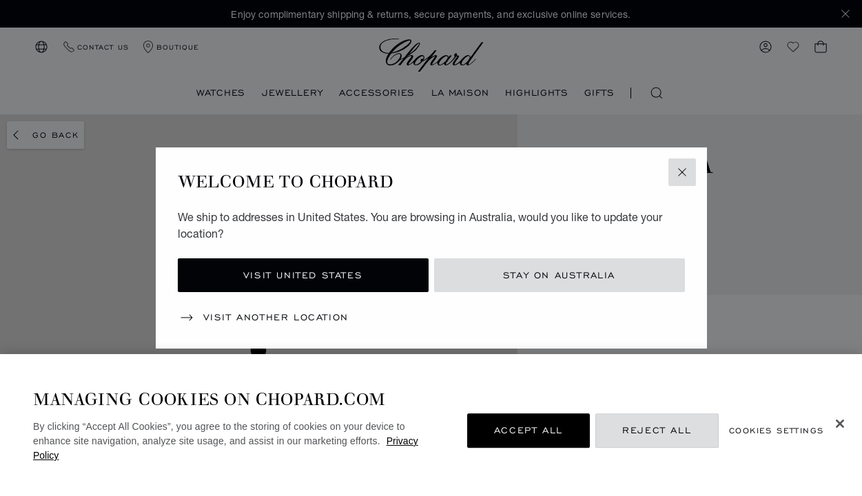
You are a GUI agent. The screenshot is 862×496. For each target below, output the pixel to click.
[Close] (840, 424)
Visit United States (302, 275)
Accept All (528, 430)
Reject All (656, 430)
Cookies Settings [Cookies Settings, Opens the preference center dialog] (776, 430)
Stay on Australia (559, 275)
